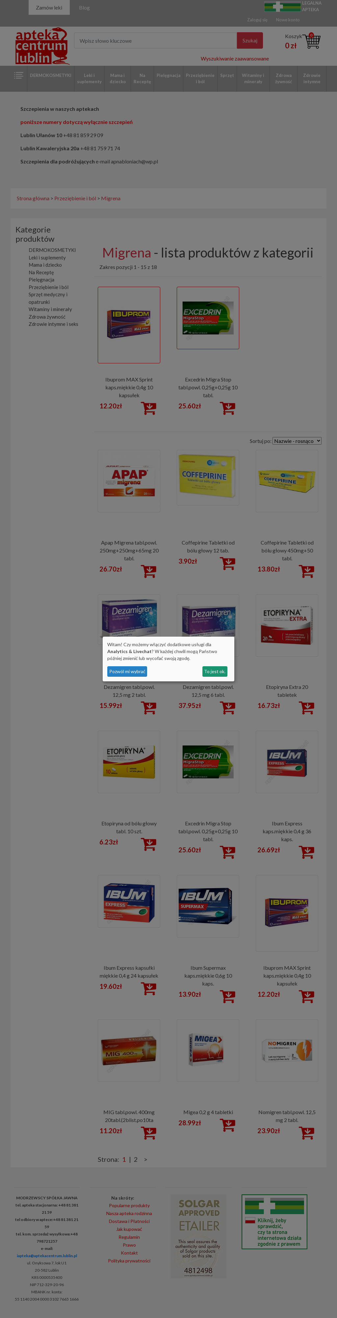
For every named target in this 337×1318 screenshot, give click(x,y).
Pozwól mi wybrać (127, 671)
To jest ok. (214, 671)
